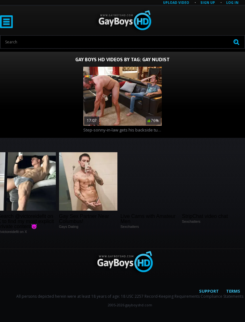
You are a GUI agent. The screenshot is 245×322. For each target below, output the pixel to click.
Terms (233, 291)
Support (209, 291)
